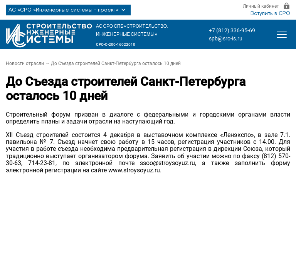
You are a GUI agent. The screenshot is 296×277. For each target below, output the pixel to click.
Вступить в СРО (270, 13)
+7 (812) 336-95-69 (232, 30)
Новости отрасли (25, 63)
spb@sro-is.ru (225, 38)
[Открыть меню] (281, 34)
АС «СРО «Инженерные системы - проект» (68, 10)
